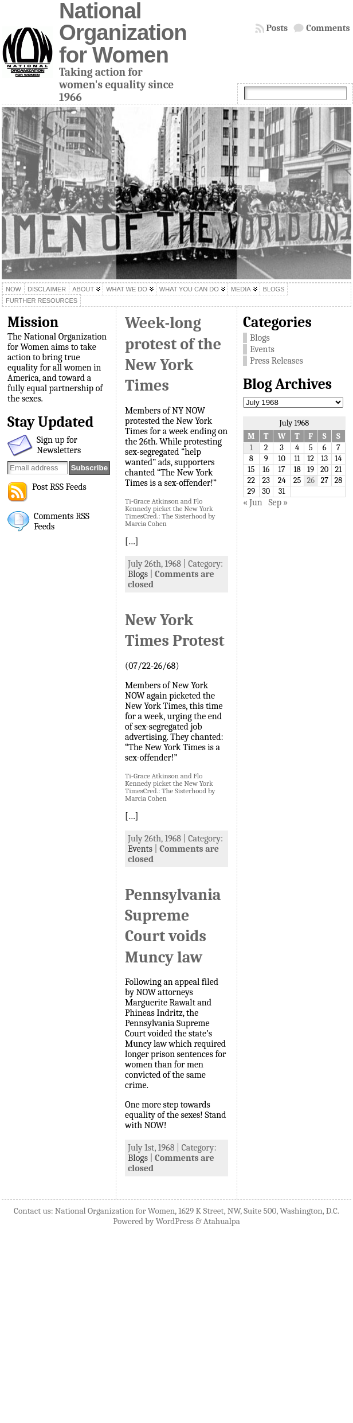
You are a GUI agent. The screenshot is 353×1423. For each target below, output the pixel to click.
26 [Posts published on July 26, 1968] (311, 480)
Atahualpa (221, 1221)
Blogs (138, 574)
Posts (277, 28)
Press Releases (276, 361)
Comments (328, 28)
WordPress (175, 1221)
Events (140, 849)
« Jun (252, 502)
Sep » (278, 502)
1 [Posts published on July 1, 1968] (251, 448)
